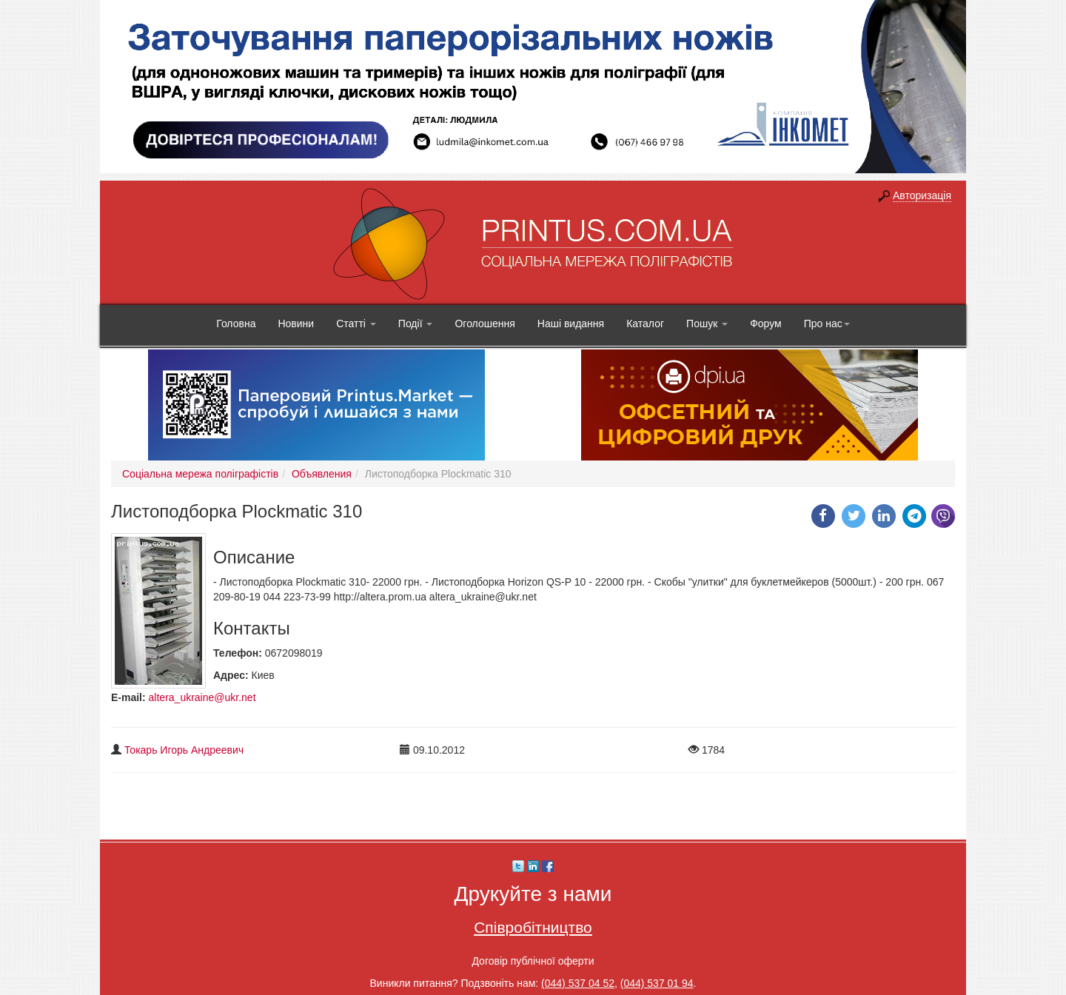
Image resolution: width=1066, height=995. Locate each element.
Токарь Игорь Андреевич (184, 750)
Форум (766, 323)
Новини (296, 323)
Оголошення (484, 323)
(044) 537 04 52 (577, 983)
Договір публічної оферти (533, 961)
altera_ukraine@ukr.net (202, 697)
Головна (235, 323)
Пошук (707, 323)
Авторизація (922, 195)
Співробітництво (533, 927)
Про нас (827, 323)
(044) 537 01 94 (657, 983)
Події (415, 323)
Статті (356, 323)
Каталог (645, 323)
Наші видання (570, 323)
